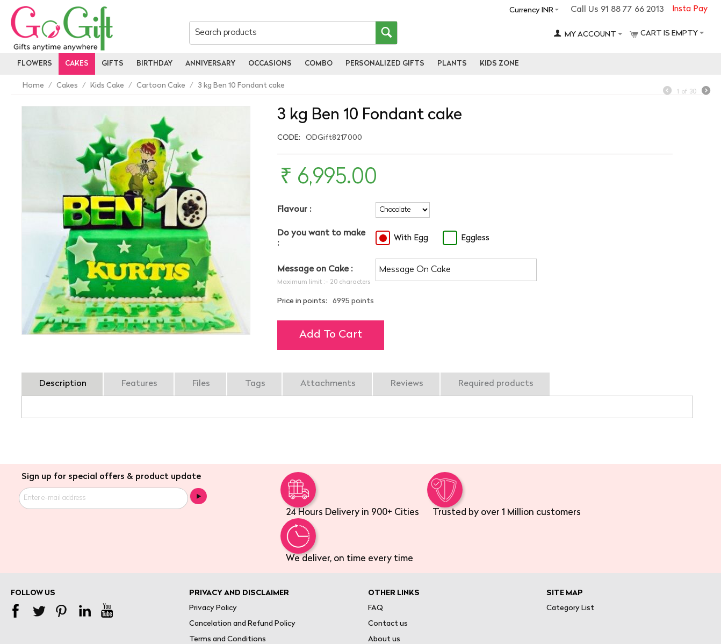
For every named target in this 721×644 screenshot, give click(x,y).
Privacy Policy (213, 608)
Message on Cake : (314, 269)
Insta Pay (690, 9)
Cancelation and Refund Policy (242, 624)
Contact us (388, 624)
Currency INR (531, 10)
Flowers (34, 63)
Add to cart (330, 335)
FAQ (375, 608)
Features (139, 384)
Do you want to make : (321, 238)
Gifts (113, 63)
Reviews (407, 384)
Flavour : (294, 209)
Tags (255, 384)
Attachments (328, 384)
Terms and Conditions (227, 639)
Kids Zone (499, 63)
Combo (319, 63)
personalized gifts (384, 63)
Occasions (270, 63)
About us (384, 639)
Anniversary (210, 63)
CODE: (288, 138)
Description (62, 384)
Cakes (77, 63)
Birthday (154, 63)
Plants (452, 63)
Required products (495, 384)
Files (201, 384)
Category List (570, 608)
